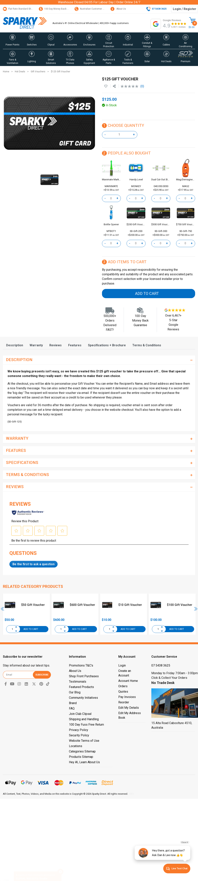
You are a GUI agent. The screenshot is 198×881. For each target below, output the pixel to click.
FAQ (72, 708)
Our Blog (74, 692)
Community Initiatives (83, 698)
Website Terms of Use (84, 740)
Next (196, 609)
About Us (118, 8)
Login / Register (184, 9)
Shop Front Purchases (84, 676)
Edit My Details (128, 707)
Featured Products (81, 687)
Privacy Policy (78, 730)
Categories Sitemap (82, 751)
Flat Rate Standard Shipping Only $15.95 (27, 8)
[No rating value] (130, 86)
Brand (73, 703)
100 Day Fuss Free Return (86, 724)
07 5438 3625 (160, 665)
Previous (2, 609)
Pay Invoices (127, 697)
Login (122, 665)
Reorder (123, 702)
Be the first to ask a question (33, 564)
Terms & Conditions (146, 345)
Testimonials (77, 681)
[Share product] (114, 86)
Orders (123, 686)
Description (14, 345)
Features (74, 345)
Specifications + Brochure (107, 345)
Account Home (128, 681)
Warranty (36, 345)
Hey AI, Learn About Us (84, 762)
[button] (12, 40)
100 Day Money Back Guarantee (58, 8)
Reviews (55, 345)
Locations (75, 746)
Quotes (123, 691)
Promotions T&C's (81, 665)
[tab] (14, 345)
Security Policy (79, 735)
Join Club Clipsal (80, 714)
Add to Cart (147, 293)
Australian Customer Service (92, 8)
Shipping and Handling (84, 719)
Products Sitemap (81, 757)
